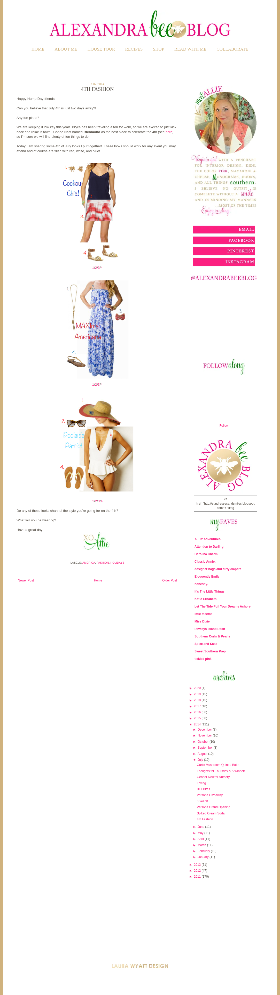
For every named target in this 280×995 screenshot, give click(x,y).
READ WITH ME (190, 49)
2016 (198, 712)
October (203, 741)
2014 (198, 724)
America (88, 562)
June (201, 827)
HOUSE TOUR (101, 49)
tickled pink (203, 659)
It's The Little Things (209, 591)
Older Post (169, 580)
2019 (198, 694)
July (201, 760)
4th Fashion (205, 819)
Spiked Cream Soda (210, 813)
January (203, 857)
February (204, 851)
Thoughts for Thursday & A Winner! (221, 771)
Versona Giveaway (210, 795)
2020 (198, 688)
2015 (198, 718)
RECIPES (134, 49)
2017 (198, 706)
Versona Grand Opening (213, 807)
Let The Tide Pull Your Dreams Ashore (223, 606)
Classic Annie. (205, 561)
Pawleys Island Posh (210, 629)
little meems (203, 614)
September (206, 747)
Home (38, 49)
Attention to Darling (209, 546)
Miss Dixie (202, 621)
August (203, 754)
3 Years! (202, 801)
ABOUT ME (66, 49)
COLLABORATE (232, 49)
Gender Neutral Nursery (213, 777)
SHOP (158, 49)
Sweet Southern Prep (210, 651)
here (169, 132)
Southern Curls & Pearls (212, 636)
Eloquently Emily (207, 576)
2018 (198, 700)
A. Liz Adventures (208, 539)
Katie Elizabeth (205, 599)
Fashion (103, 562)
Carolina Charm (206, 554)
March (202, 845)
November (205, 735)
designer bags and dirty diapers (218, 569)
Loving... (202, 783)
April (201, 839)
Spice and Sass (206, 644)
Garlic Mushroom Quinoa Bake (218, 765)
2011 (198, 876)
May (201, 833)
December (205, 729)
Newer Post (26, 580)
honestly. (201, 584)
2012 (198, 870)
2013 (198, 865)
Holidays (118, 562)
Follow (224, 425)
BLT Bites (203, 789)
